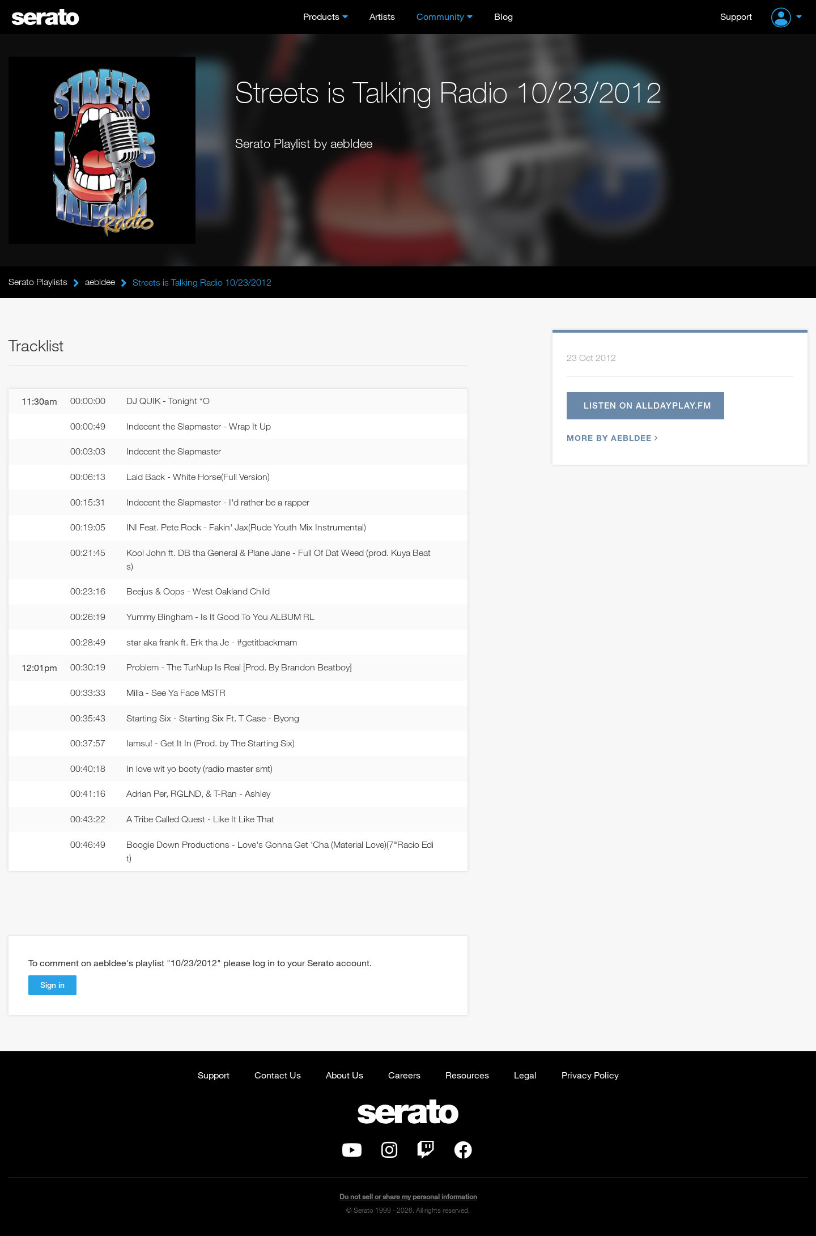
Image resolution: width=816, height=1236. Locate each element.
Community (440, 16)
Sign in (52, 986)
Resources (467, 1077)
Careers (404, 1077)
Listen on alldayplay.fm (647, 406)
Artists (382, 16)
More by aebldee (611, 438)
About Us (344, 1077)
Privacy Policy (590, 1077)
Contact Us (277, 1077)
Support (736, 16)
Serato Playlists (37, 282)
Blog (503, 16)
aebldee (100, 282)
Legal (525, 1077)
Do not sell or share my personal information (408, 1199)
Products (321, 16)
